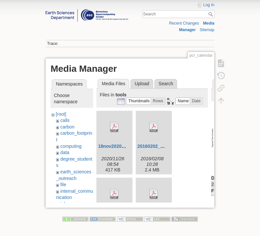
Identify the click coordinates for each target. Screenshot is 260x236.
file (63, 184)
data (64, 152)
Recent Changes (184, 23)
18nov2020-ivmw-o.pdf (122, 146)
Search (211, 14)
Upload (142, 83)
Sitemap (207, 30)
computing (71, 146)
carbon (67, 126)
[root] (61, 114)
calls (65, 120)
